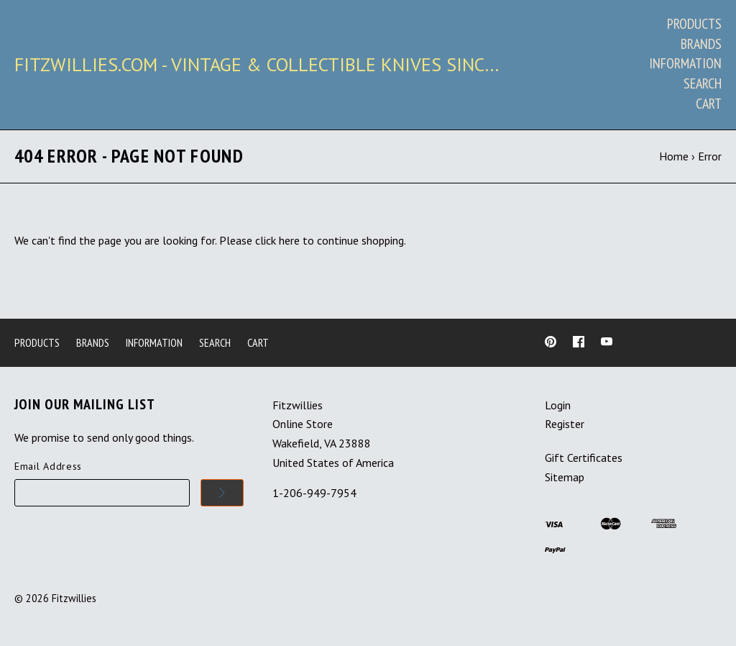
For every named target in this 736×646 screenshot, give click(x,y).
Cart (709, 103)
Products (694, 23)
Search (703, 83)
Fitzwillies (74, 598)
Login (558, 405)
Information (685, 63)
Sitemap (564, 477)
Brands (701, 44)
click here (277, 240)
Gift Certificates (583, 457)
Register (564, 424)
